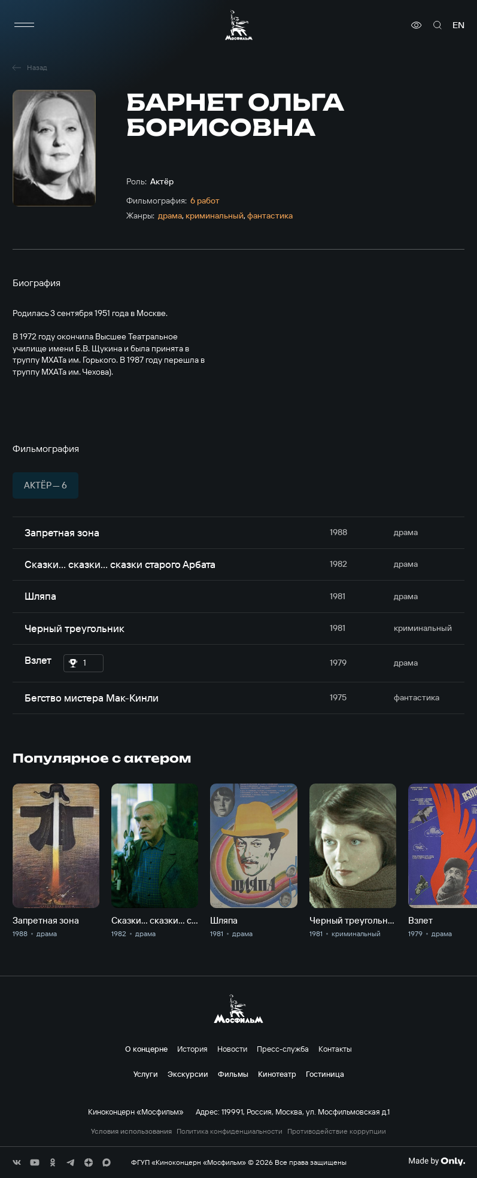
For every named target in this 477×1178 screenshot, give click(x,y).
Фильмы (233, 1074)
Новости (232, 1048)
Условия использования (131, 1131)
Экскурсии (188, 1074)
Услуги (145, 1074)
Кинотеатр (277, 1074)
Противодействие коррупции (336, 1131)
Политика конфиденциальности (229, 1131)
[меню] (25, 25)
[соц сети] (17, 1162)
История (192, 1048)
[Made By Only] (436, 1161)
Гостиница (325, 1074)
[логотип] (239, 25)
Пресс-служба (283, 1048)
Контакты (335, 1048)
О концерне (146, 1048)
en (458, 25)
